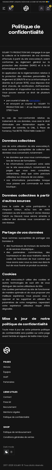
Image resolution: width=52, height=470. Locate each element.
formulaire (34, 100)
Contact (7, 397)
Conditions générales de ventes (18, 437)
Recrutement (9, 407)
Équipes (7, 372)
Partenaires (8, 382)
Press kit (7, 402)
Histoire (6, 367)
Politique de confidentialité (16, 417)
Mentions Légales (11, 412)
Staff (5, 377)
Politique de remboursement (17, 432)
